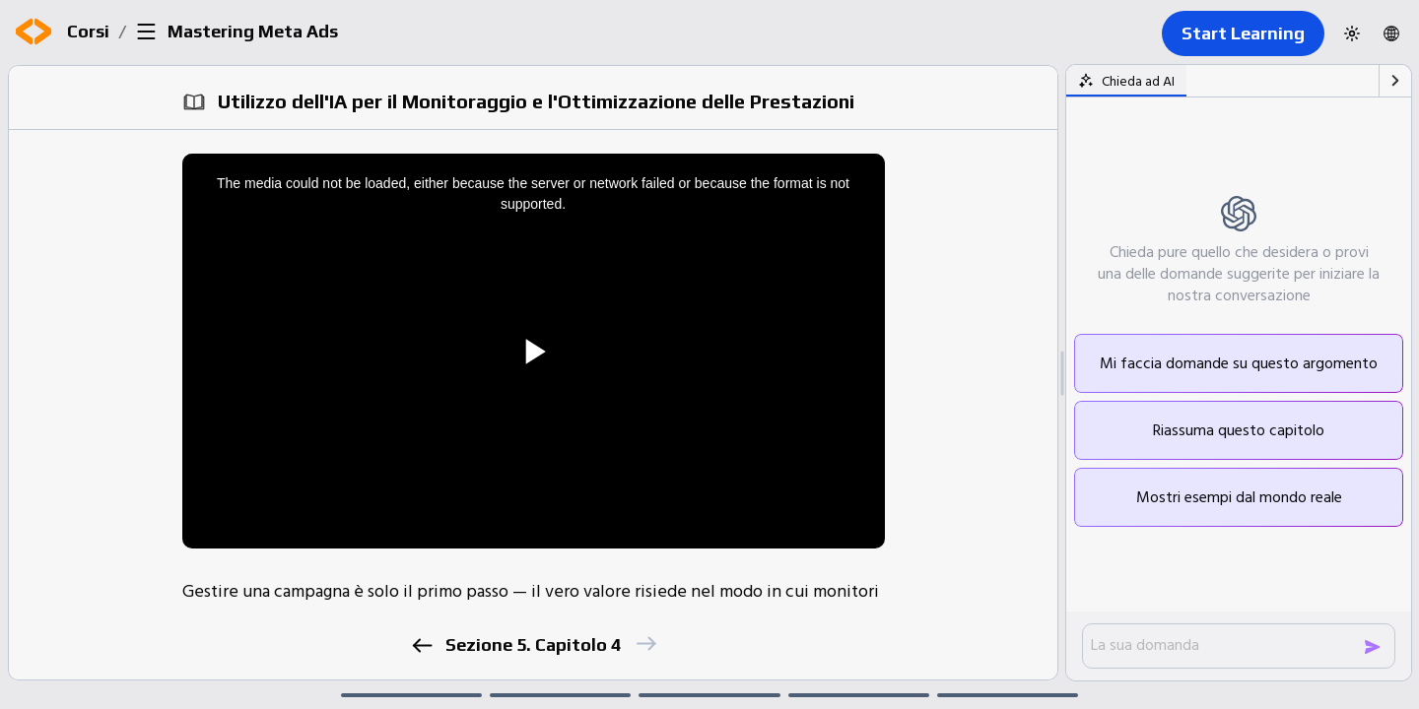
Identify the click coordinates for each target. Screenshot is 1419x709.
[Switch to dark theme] (1352, 33)
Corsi (88, 31)
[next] (645, 643)
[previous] (421, 645)
